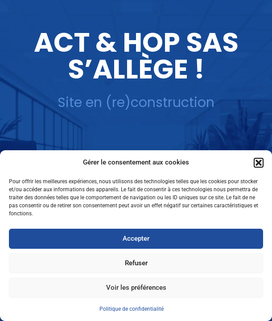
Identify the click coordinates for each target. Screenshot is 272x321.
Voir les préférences (136, 288)
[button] (258, 162)
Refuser (136, 263)
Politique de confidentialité (131, 309)
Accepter (136, 239)
